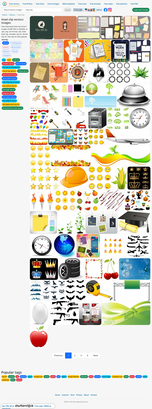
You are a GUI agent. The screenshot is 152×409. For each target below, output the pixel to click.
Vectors (12, 15)
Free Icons (82, 4)
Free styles (108, 4)
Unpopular (6, 55)
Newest (5, 47)
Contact (94, 395)
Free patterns (121, 4)
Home (4, 15)
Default (5, 43)
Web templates (68, 4)
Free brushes (95, 4)
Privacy (79, 395)
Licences (65, 395)
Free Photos (27, 4)
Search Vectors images (13, 10)
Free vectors (14, 4)
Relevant (6, 51)
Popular (15, 51)
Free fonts (40, 4)
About (86, 395)
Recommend (15, 47)
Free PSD (134, 4)
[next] (96, 355)
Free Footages (53, 4)
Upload (67, 10)
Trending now (16, 43)
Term (72, 395)
